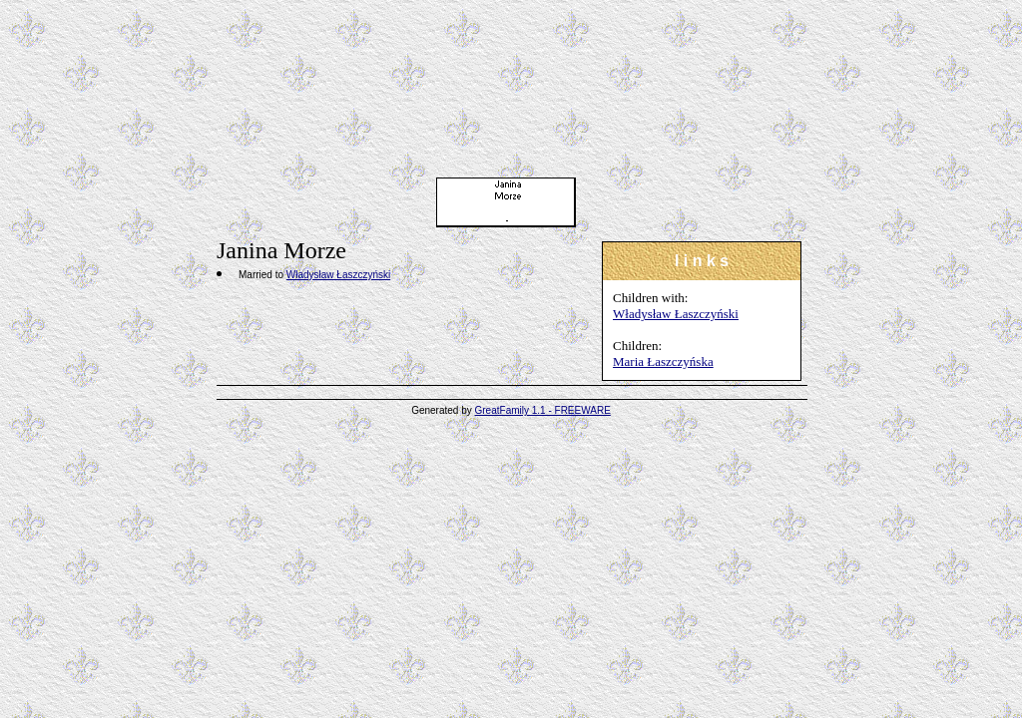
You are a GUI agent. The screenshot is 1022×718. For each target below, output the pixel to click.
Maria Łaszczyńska (663, 361)
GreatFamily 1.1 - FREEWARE (543, 410)
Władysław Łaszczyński (676, 313)
